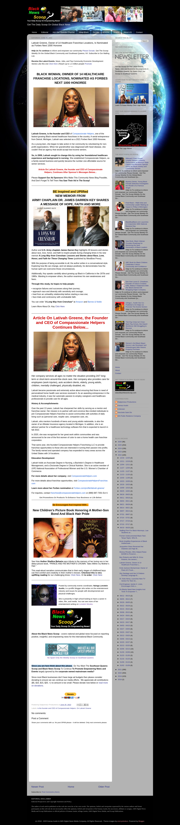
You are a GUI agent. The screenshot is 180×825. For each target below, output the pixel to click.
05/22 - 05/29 (125, 606)
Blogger (141, 821)
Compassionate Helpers (83, 134)
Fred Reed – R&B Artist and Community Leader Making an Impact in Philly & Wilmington (137, 205)
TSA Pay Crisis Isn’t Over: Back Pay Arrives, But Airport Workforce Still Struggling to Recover (136, 325)
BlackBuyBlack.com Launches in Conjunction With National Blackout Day (137, 224)
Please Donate (88, 51)
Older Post (104, 786)
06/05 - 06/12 (125, 599)
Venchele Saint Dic (125, 412)
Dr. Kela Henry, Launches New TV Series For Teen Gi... (132, 580)
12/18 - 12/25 (125, 458)
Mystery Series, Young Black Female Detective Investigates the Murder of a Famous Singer (137, 185)
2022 (120, 455)
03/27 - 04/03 (125, 629)
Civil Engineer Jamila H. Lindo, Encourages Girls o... (131, 585)
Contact (139, 32)
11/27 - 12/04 (125, 468)
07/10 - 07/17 (125, 524)
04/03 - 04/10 (125, 625)
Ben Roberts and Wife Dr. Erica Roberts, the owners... (131, 558)
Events (106, 32)
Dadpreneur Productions (127, 402)
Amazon (79, 302)
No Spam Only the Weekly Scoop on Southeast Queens (70, 658)
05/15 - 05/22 (125, 609)
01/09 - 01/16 (125, 662)
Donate (96, 32)
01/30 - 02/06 (125, 652)
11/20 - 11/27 (125, 471)
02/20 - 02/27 (125, 642)
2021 (120, 669)
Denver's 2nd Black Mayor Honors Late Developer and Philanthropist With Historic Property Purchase (136, 346)
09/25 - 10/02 (125, 491)
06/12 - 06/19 (125, 596)
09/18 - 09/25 (125, 494)
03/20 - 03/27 (125, 632)
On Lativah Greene (84, 708)
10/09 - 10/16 (125, 488)
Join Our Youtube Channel (63, 32)
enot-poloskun (122, 821)
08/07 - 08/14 (125, 511)
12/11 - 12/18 (125, 461)
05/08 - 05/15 (125, 612)
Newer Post (37, 786)
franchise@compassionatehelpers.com (68, 493)
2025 (120, 445)
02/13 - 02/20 (125, 645)
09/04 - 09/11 (125, 501)
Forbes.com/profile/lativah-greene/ (89, 488)
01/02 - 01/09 (125, 665)
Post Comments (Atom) (50, 792)
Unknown (121, 409)
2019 (120, 676)
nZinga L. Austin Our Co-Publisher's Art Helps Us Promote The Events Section (136, 305)
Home (34, 32)
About (117, 370)
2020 (120, 673)
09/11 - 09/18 (125, 498)
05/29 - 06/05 (125, 602)
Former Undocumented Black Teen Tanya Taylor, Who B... (132, 537)
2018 (120, 679)
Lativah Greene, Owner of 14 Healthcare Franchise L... (130, 564)
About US (128, 32)
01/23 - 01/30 (125, 655)
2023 (120, 452)
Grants (116, 32)
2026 (120, 442)
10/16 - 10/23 (125, 484)
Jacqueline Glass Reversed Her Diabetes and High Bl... (131, 547)
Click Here (53, 64)
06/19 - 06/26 (125, 528)
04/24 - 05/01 (125, 615)
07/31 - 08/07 (125, 514)
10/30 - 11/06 (125, 478)
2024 (120, 448)
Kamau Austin (123, 405)
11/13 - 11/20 (125, 474)
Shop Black (83, 32)
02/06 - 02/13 (125, 649)
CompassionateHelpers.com (84, 476)
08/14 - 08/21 (125, 508)
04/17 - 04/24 (125, 619)
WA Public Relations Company (129, 416)
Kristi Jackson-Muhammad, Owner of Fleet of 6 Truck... (133, 569)
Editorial (44, 32)
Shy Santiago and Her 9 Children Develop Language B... (131, 574)
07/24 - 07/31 (125, 518)
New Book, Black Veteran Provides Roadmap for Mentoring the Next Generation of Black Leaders (136, 244)
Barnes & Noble (95, 302)
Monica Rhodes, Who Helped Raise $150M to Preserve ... (132, 553)
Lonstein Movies (86, 604)
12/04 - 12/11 (125, 464)
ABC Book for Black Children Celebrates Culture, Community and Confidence (136, 264)
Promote (88, 64)
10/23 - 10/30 (125, 481)
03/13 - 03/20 (125, 635)
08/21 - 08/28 (125, 504)
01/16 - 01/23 (125, 659)
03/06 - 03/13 (125, 639)
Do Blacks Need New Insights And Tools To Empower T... (132, 590)
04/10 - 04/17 (125, 622)
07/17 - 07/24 (125, 521)
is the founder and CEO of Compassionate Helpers (56, 708)
